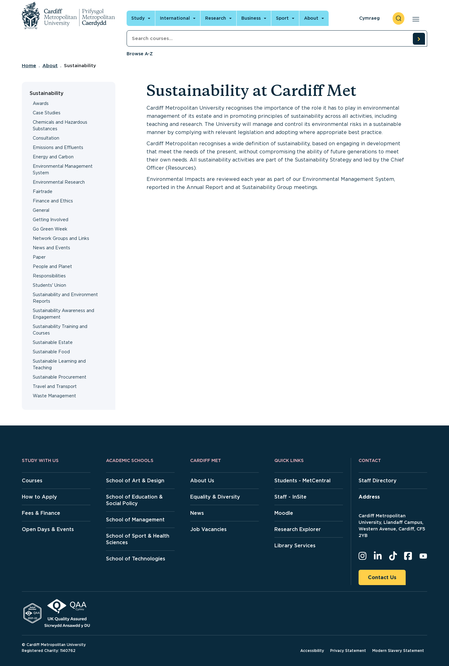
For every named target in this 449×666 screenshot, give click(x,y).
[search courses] (419, 39)
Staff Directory (378, 481)
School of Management (135, 520)
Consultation (46, 138)
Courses (32, 481)
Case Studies (46, 112)
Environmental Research (59, 182)
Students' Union (49, 285)
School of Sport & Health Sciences (137, 539)
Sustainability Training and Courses (60, 329)
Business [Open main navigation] (251, 18)
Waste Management (54, 395)
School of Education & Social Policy (134, 500)
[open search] (398, 18)
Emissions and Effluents (58, 147)
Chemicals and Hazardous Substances (60, 125)
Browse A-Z (140, 53)
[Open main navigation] (414, 18)
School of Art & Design (135, 481)
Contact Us (382, 577)
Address (369, 497)
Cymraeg (369, 18)
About (50, 65)
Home (29, 65)
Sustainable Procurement (59, 377)
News (197, 513)
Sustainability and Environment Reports (65, 298)
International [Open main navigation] (175, 18)
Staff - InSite (290, 497)
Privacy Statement (348, 650)
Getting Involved (50, 219)
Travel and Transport (55, 386)
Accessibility (312, 650)
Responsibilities (49, 275)
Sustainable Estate (53, 342)
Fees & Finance (41, 513)
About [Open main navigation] (311, 18)
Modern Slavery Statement (398, 650)
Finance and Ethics (53, 200)
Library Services (295, 546)
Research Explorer (297, 529)
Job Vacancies (208, 529)
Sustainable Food (51, 351)
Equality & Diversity (215, 497)
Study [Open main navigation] (138, 18)
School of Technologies (135, 559)
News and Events (51, 247)
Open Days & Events (48, 529)
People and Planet (52, 266)
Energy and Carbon (53, 156)
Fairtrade (42, 191)
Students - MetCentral (302, 481)
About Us (202, 481)
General (41, 210)
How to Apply (39, 497)
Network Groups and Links (61, 238)
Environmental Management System (63, 169)
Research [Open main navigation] (215, 18)
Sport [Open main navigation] (282, 18)
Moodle (283, 513)
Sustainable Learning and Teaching (59, 364)
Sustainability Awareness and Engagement (63, 314)
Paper (39, 257)
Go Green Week (50, 228)
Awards (41, 103)
